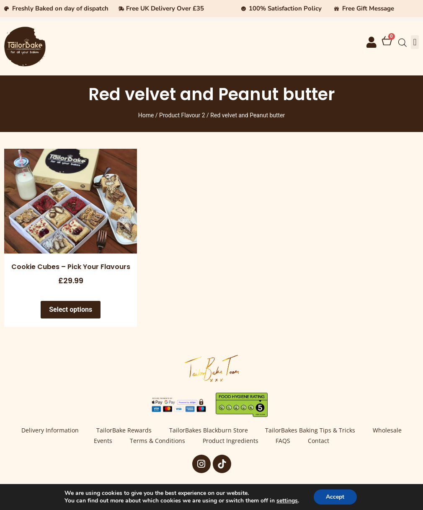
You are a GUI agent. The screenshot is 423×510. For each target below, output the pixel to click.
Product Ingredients (230, 441)
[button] (415, 42)
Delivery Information (50, 431)
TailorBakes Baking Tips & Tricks (311, 431)
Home (146, 115)
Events (103, 441)
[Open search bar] (402, 43)
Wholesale (387, 431)
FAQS (283, 441)
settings (287, 501)
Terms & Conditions (157, 441)
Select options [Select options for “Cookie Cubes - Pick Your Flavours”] (70, 309)
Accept (335, 497)
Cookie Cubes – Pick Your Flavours (70, 267)
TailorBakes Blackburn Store (208, 431)
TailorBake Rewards (124, 431)
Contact (319, 441)
